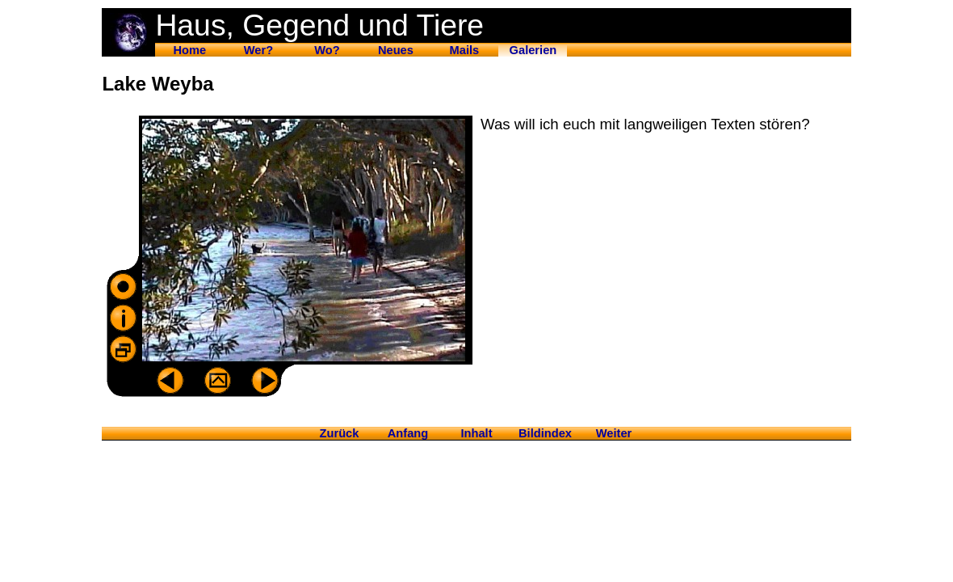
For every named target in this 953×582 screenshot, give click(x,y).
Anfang (408, 433)
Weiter (614, 433)
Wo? (326, 50)
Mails (465, 50)
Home (190, 50)
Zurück (339, 433)
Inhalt (476, 433)
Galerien (533, 50)
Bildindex (545, 433)
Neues (396, 50)
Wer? (258, 50)
